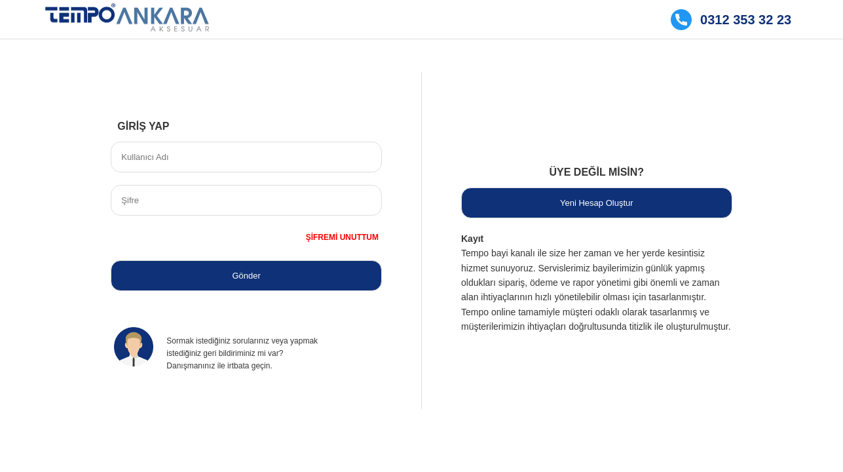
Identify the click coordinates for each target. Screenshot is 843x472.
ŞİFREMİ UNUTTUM (342, 237)
